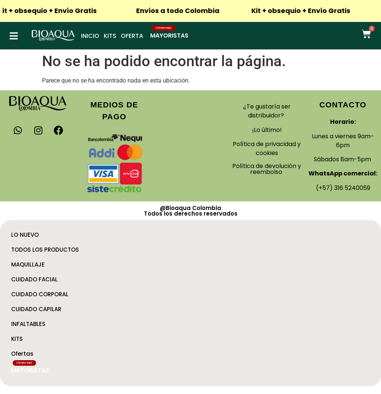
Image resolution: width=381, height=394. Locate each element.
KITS (17, 339)
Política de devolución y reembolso (266, 169)
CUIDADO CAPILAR (36, 309)
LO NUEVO (25, 235)
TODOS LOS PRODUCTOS (45, 249)
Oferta (132, 36)
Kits (110, 36)
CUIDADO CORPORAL (39, 294)
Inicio (90, 36)
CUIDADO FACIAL (34, 279)
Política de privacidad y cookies (267, 148)
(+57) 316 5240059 (343, 188)
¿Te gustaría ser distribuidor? (267, 111)
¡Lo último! (267, 130)
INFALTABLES (28, 324)
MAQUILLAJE (28, 264)
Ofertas (22, 354)
